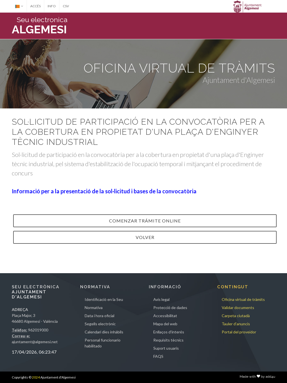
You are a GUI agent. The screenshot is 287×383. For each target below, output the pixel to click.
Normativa (94, 307)
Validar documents (238, 307)
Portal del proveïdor (239, 331)
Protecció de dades (170, 307)
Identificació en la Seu (104, 299)
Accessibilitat (165, 315)
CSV (66, 6)
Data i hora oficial (99, 315)
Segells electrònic (100, 323)
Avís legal (161, 299)
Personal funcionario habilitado (103, 343)
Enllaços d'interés (168, 331)
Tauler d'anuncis (236, 323)
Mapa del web (165, 323)
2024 (36, 377)
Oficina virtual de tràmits (243, 299)
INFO (52, 6)
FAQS (158, 356)
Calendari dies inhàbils (104, 331)
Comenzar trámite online (145, 220)
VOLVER (145, 237)
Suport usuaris (166, 348)
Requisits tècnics (168, 340)
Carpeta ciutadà (236, 315)
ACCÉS (35, 6)
